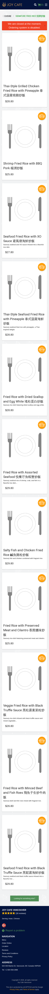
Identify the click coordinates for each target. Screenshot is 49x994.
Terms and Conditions (10, 953)
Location (5, 946)
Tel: (10, 970)
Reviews (5, 950)
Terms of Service (29, 989)
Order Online (6, 943)
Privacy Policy (7, 957)
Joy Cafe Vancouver (14, 910)
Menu (4, 940)
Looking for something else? (24, 898)
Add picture (42, 39)
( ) (41, 5)
